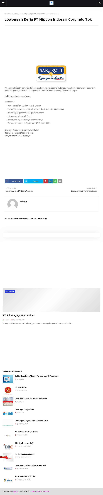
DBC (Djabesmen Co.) (24, 443)
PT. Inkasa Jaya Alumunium (18, 315)
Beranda (8, 13)
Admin (23, 201)
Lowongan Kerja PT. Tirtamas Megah (31, 398)
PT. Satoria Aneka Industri (26, 432)
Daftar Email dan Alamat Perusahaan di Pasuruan (36, 376)
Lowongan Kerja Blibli (24, 409)
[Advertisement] (51, 43)
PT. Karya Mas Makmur (24, 454)
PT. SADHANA (20, 387)
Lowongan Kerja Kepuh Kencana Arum (31, 420)
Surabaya (15, 13)
